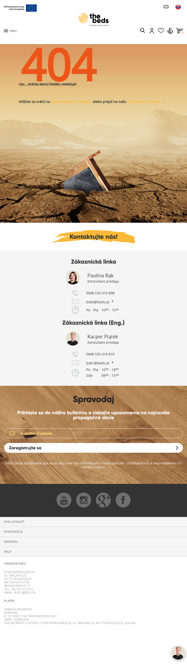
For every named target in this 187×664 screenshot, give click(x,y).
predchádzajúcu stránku (71, 101)
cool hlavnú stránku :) (144, 101)
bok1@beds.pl (24, 592)
